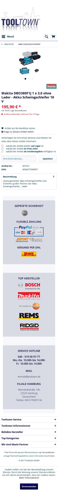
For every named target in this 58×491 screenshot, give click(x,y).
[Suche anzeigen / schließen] (46, 36)
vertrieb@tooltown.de (29, 376)
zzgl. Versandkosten (19, 110)
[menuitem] (7, 36)
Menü (8, 36)
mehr (24, 186)
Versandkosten (48, 452)
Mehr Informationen (29, 477)
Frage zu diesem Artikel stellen (17, 131)
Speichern (48, 158)
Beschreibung (10, 176)
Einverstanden (29, 486)
